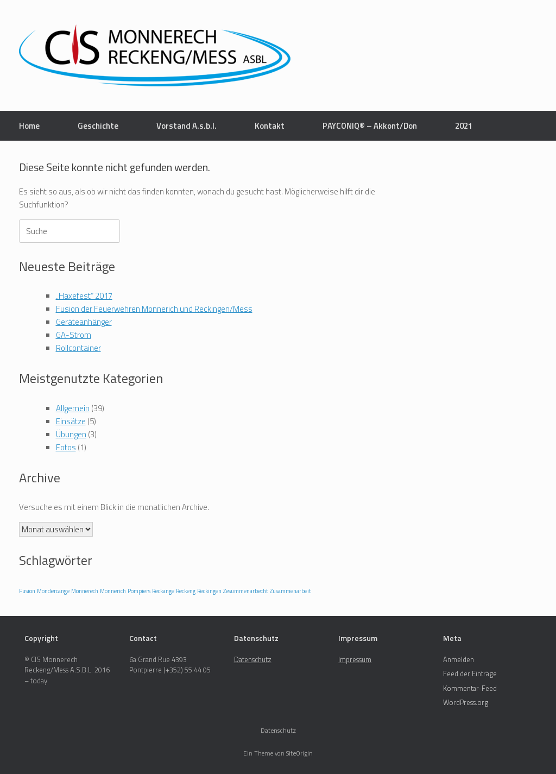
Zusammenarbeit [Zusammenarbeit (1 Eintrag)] (290, 591)
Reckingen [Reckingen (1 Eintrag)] (209, 591)
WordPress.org (465, 702)
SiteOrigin (299, 753)
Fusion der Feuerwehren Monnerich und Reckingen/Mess (154, 309)
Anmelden (458, 659)
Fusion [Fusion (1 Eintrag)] (27, 591)
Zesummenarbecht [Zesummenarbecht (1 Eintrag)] (245, 591)
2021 (463, 125)
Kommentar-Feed (470, 688)
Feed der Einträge (470, 673)
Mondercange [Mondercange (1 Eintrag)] (53, 591)
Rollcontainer (78, 348)
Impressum (354, 659)
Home (29, 125)
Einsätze (71, 421)
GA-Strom (73, 335)
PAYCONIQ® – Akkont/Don (370, 125)
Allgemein (73, 408)
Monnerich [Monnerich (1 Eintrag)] (113, 591)
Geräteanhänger (84, 322)
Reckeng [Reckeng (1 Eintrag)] (185, 591)
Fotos (66, 447)
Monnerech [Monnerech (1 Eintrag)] (84, 591)
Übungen (71, 434)
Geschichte (98, 125)
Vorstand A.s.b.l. (186, 125)
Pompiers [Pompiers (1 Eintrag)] (139, 591)
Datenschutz (252, 659)
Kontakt (270, 125)
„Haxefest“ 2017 (84, 296)
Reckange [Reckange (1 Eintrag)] (163, 591)
